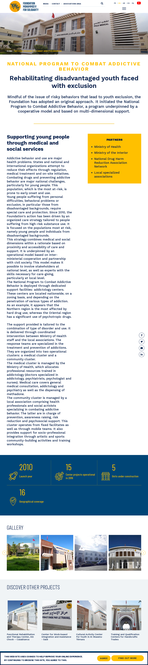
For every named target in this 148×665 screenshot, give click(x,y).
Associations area (72, 4)
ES (128, 3)
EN (119, 3)
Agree (104, 658)
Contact (56, 4)
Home (9, 51)
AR (124, 3)
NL (133, 3)
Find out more (127, 658)
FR (115, 3)
